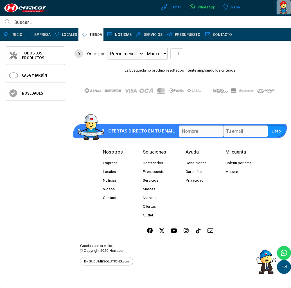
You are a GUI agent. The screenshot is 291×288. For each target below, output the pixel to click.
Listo (276, 131)
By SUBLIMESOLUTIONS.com (106, 261)
